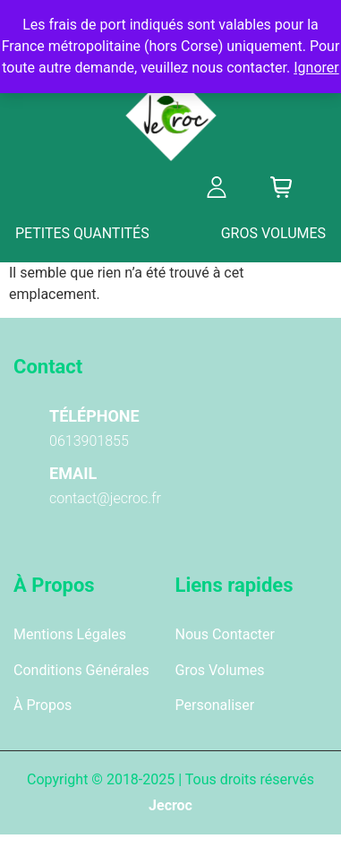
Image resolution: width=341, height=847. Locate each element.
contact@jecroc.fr (105, 498)
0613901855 (89, 440)
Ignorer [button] (316, 67)
